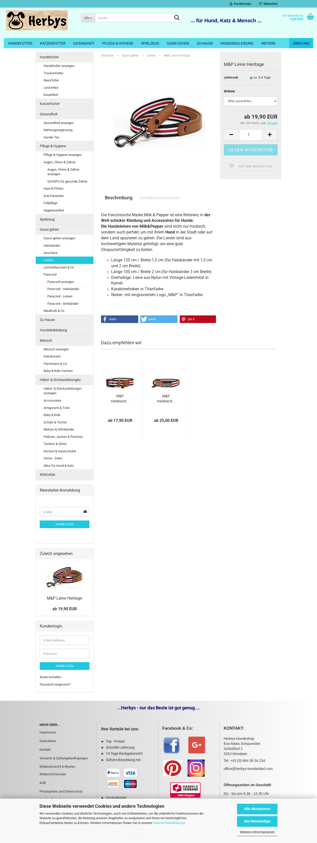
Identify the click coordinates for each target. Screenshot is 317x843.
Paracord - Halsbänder (63, 289)
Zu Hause (205, 43)
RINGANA (47, 475)
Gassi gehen (178, 43)
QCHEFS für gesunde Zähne (67, 181)
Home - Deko (53, 458)
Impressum (47, 732)
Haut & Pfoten (54, 188)
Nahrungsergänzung (58, 130)
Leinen (48, 260)
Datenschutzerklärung (169, 823)
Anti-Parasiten (54, 196)
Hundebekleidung (237, 43)
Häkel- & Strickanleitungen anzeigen (63, 391)
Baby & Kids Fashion (58, 371)
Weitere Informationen (257, 832)
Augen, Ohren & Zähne (59, 162)
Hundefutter (20, 43)
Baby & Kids (52, 415)
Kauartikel (51, 95)
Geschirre (50, 253)
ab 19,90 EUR (64, 608)
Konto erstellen (50, 677)
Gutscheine (47, 741)
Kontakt (45, 749)
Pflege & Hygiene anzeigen (63, 155)
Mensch (46, 340)
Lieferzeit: (231, 77)
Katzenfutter (53, 43)
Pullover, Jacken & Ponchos (63, 437)
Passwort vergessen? (55, 684)
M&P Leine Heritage (64, 598)
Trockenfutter (53, 73)
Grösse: (229, 91)
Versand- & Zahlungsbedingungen (63, 758)
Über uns (301, 43)
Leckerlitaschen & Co (59, 267)
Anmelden (64, 524)
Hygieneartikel (54, 210)
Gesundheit (83, 43)
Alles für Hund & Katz (59, 466)
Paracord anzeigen (60, 282)
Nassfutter (51, 80)
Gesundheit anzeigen (59, 123)
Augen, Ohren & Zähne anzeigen (63, 172)
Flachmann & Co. (56, 364)
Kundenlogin (240, 4)
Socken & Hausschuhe (60, 451)
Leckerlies (51, 87)
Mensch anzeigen (56, 349)
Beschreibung (118, 197)
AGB (42, 783)
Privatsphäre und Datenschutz (61, 791)
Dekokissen (52, 356)
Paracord (50, 274)
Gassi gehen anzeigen (59, 238)
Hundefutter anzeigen (59, 66)
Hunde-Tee (51, 137)
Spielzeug (150, 43)
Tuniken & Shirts (55, 444)
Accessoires (53, 400)
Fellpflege (50, 203)
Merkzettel (268, 4)
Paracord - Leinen (59, 296)
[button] (119, 319)
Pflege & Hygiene (117, 43)
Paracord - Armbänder (62, 304)
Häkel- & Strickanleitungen (60, 380)
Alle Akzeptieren (257, 809)
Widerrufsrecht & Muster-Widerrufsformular (57, 770)
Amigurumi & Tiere (57, 408)
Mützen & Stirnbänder (59, 429)
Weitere (268, 43)
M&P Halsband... (120, 398)
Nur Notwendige (257, 821)
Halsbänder (52, 245)
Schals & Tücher (55, 422)
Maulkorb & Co (54, 311)
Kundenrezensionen (160, 197)
